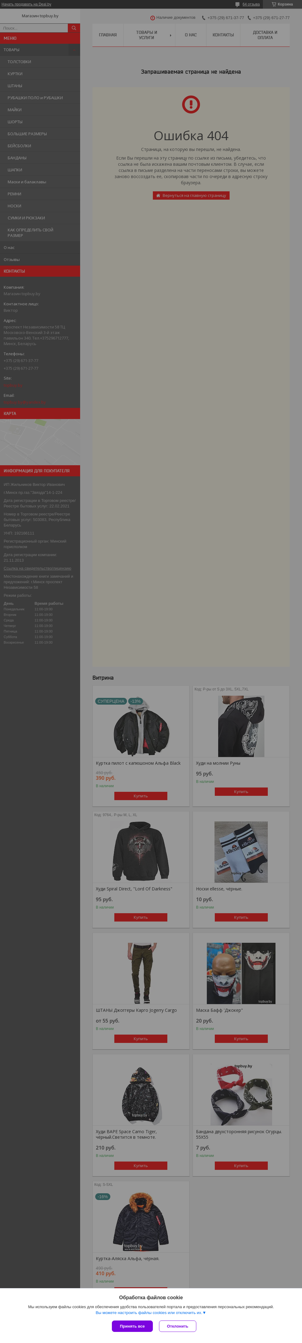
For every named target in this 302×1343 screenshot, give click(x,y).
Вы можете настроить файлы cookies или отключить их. (149, 1312)
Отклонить (177, 1326)
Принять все (132, 1326)
